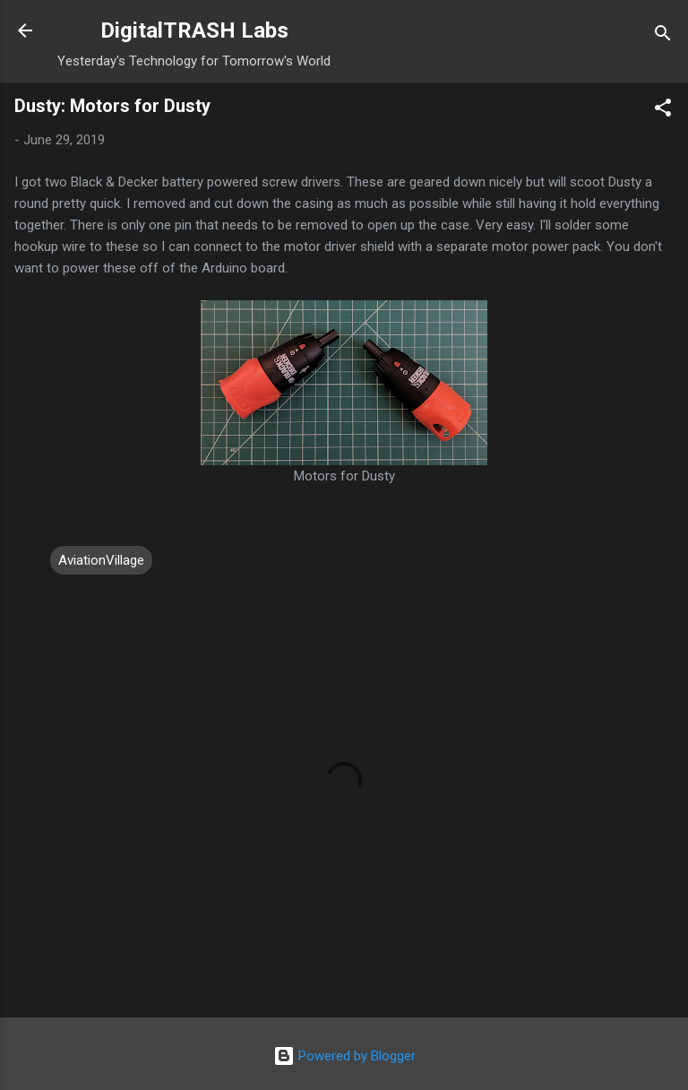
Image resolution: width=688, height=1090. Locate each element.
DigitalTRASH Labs (194, 30)
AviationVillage (101, 560)
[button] (663, 111)
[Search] (663, 36)
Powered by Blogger (344, 1056)
